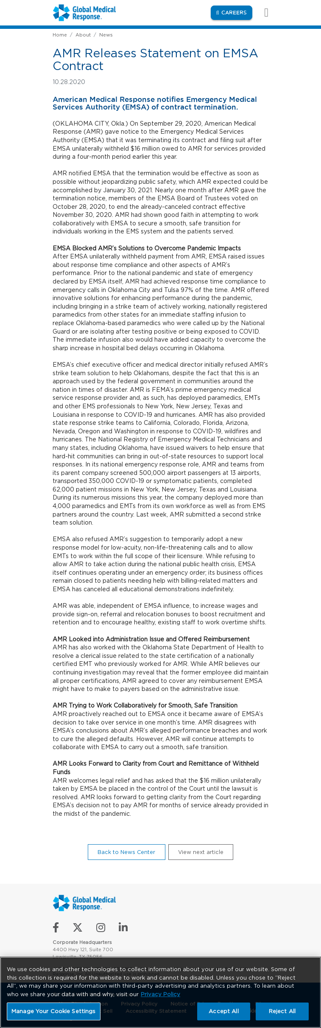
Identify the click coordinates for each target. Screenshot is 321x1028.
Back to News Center (126, 852)
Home (60, 35)
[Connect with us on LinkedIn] (123, 929)
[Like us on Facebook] (57, 929)
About (83, 35)
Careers (236, 12)
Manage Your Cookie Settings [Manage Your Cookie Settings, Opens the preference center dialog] (53, 1011)
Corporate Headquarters (82, 942)
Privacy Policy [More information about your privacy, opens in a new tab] (160, 994)
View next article (200, 852)
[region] (160, 992)
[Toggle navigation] (262, 13)
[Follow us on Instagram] (101, 929)
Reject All (282, 1011)
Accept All (223, 1011)
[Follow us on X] (78, 929)
